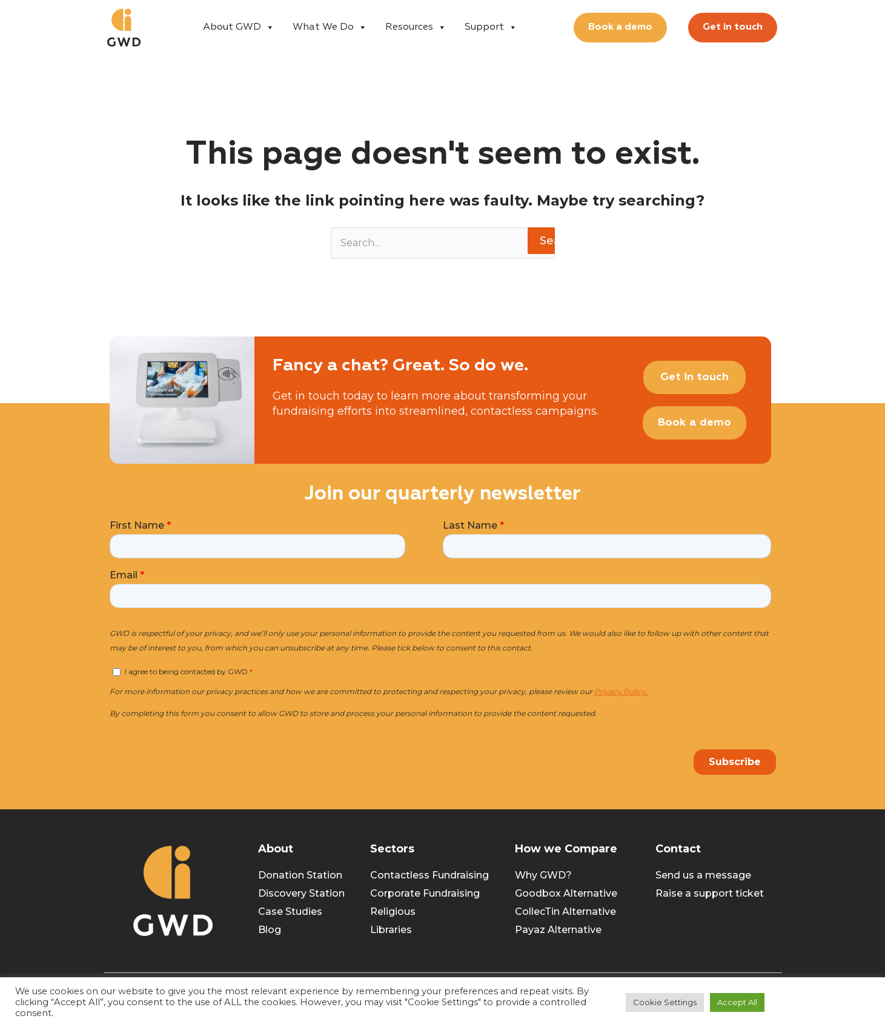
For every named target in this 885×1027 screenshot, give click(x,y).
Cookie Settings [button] (665, 1002)
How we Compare (566, 848)
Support (491, 27)
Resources (415, 27)
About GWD (238, 27)
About (275, 848)
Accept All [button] (737, 1002)
